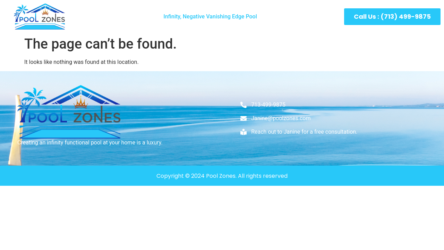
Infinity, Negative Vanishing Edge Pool (210, 16)
